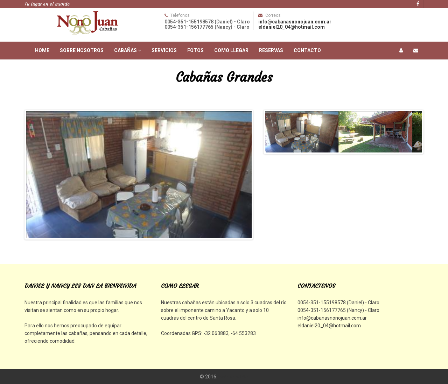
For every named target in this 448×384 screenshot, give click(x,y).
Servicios (164, 50)
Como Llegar (231, 50)
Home (42, 50)
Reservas (271, 50)
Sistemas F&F (233, 376)
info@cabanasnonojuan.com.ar (294, 21)
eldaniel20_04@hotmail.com (291, 27)
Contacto (307, 50)
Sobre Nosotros (82, 50)
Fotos (195, 50)
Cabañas (127, 50)
